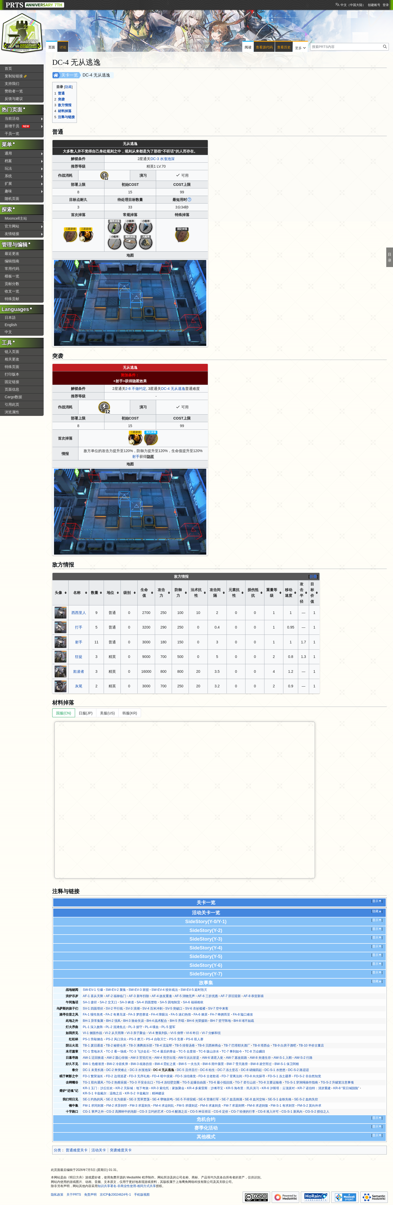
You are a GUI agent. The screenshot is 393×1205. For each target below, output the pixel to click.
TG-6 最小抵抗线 (220, 1082)
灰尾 (78, 686)
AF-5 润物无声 (185, 996)
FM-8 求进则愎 (257, 1105)
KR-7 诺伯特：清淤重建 (313, 1088)
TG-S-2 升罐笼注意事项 (337, 1082)
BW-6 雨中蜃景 (213, 1064)
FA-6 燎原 (200, 1014)
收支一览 (12, 291)
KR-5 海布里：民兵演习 (242, 1088)
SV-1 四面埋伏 (93, 1008)
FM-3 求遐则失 (140, 1105)
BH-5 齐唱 (177, 1021)
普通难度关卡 (77, 1150)
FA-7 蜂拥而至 (220, 1014)
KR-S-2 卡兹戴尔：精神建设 (144, 1093)
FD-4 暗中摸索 (162, 1076)
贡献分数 (12, 284)
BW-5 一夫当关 (189, 1064)
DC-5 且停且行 (187, 1070)
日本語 (10, 317)
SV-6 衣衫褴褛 (195, 1008)
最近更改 (12, 253)
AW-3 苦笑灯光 (141, 1058)
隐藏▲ (377, 911)
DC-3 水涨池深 (162, 159)
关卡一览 (69, 75)
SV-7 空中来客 (218, 1008)
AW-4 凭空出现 (165, 1058)
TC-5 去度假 (187, 1051)
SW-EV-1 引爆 (93, 990)
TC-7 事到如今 (232, 1051)
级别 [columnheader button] (127, 593)
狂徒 (78, 657)
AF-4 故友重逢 (162, 996)
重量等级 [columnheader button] (271, 593)
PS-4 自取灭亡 (156, 1039)
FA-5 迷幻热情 (181, 1014)
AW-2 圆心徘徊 (117, 1058)
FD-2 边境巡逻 (116, 1076)
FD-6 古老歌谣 (208, 1076)
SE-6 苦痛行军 (208, 1099)
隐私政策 (57, 1194)
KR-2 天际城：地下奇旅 (131, 1088)
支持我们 (12, 83)
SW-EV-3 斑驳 (139, 990)
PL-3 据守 (135, 1027)
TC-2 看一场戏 (116, 1051)
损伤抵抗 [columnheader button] (253, 593)
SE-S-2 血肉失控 (306, 1099)
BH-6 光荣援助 (197, 1021)
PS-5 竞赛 (176, 1039)
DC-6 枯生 (207, 1070)
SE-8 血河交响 (255, 1099)
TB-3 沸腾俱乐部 (140, 1045)
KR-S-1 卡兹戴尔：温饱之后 (102, 1093)
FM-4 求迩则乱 (163, 1105)
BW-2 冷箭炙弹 (117, 1064)
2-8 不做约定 (135, 388)
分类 (57, 1150)
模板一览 (12, 276)
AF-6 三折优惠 (208, 996)
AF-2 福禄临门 (116, 996)
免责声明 (90, 1194)
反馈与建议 (14, 99)
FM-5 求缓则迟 (187, 1105)
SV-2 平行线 (114, 1008)
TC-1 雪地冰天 (93, 1051)
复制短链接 (14, 76)
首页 (8, 68)
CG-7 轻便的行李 (243, 1111)
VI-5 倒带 (176, 1033)
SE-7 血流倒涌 (232, 1099)
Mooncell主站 (16, 218)
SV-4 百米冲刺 (152, 1008)
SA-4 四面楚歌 (147, 1002)
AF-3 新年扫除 (139, 996)
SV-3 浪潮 (132, 1008)
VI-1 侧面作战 (92, 1033)
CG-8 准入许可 (268, 1111)
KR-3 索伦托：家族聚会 (167, 1088)
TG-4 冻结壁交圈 (167, 1082)
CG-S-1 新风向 (292, 1111)
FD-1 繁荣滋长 (93, 1076)
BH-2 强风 (113, 1021)
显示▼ (377, 901)
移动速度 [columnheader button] (288, 593)
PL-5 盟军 (168, 1027)
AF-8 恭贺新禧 (253, 996)
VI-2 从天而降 (114, 1033)
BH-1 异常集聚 (93, 1021)
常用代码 (12, 269)
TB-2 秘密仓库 (116, 1045)
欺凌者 (78, 671)
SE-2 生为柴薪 (116, 1099)
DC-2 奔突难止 (116, 1070)
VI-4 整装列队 (158, 1033)
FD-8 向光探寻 (255, 1076)
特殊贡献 (12, 299)
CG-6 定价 (221, 1111)
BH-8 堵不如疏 (244, 1021)
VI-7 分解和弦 (211, 1033)
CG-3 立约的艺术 (151, 1111)
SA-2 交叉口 (108, 1002)
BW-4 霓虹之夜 (165, 1064)
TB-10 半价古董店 (311, 1045)
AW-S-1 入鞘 (283, 1058)
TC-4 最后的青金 (164, 1051)
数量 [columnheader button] (94, 593)
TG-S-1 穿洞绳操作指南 (301, 1082)
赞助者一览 (14, 91)
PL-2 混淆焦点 (115, 1027)
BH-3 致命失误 (133, 1021)
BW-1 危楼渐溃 (93, 1064)
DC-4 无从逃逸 (173, 388)
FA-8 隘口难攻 (243, 1014)
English (11, 325)
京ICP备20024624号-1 (115, 1194)
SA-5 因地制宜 (170, 1002)
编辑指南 (12, 261)
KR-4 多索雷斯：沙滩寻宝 (205, 1088)
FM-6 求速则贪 (210, 1105)
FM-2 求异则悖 (116, 1105)
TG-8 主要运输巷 (270, 1082)
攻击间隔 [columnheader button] (215, 593)
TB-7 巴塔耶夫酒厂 (237, 1045)
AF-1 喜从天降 (93, 996)
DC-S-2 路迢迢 (298, 1070)
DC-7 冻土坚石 (227, 1070)
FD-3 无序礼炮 (139, 1076)
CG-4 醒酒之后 (176, 1111)
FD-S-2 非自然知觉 (307, 1076)
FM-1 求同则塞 (93, 1105)
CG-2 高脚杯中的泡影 (121, 1111)
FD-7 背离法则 (232, 1076)
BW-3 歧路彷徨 (141, 1064)
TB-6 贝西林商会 (209, 1045)
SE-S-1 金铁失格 (279, 1099)
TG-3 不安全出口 (141, 1082)
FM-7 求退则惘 (234, 1105)
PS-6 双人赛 (194, 1039)
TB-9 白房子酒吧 (284, 1045)
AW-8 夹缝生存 (260, 1058)
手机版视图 (142, 1194)
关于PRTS (73, 1194)
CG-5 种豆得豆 (200, 1111)
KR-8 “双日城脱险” (346, 1088)
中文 (8, 332)
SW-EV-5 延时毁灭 (194, 990)
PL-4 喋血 (152, 1027)
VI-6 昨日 (192, 1033)
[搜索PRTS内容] (349, 46)
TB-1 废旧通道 (93, 1045)
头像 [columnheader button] (58, 593)
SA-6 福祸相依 (193, 1002)
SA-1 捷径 (90, 1002)
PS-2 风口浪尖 (116, 1039)
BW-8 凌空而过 (261, 1064)
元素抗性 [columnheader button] (234, 593)
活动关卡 (98, 1150)
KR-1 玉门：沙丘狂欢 (98, 1088)
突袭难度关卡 (121, 1150)
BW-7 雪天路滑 (237, 1064)
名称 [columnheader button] (77, 593)
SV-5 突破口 (173, 1008)
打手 (78, 627)
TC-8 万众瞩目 (255, 1051)
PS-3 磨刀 (136, 1039)
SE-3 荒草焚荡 (139, 1099)
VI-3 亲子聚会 (136, 1033)
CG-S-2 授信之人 (317, 1111)
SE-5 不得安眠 (185, 1099)
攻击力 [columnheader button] (161, 593)
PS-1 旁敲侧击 (93, 1039)
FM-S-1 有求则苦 (283, 1105)
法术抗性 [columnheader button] (196, 593)
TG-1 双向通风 (93, 1082)
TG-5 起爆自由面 (194, 1082)
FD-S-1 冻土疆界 (279, 1076)
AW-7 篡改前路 (236, 1058)
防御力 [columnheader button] (178, 593)
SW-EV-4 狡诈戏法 (164, 990)
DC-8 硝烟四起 (251, 1070)
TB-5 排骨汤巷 (185, 1045)
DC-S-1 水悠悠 (274, 1070)
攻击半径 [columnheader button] (301, 593)
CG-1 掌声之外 (93, 1111)
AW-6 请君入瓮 (212, 1058)
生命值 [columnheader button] (144, 593)
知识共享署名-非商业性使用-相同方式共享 (127, 1186)
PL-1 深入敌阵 (93, 1027)
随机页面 (12, 198)
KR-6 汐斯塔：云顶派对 (278, 1088)
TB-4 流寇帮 (163, 1045)
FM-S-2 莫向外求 (309, 1105)
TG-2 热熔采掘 (116, 1082)
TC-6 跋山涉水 (208, 1051)
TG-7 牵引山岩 (245, 1082)
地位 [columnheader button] (110, 593)
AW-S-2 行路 (303, 1058)
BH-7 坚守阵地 (220, 1021)
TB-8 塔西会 (261, 1045)
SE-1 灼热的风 (93, 1099)
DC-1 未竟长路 (93, 1070)
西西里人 (78, 613)
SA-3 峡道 (127, 1002)
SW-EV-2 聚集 (116, 990)
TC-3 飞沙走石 (139, 1051)
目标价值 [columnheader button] (312, 593)
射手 (135, 456)
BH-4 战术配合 (156, 1021)
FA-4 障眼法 (159, 1014)
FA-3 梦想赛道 (138, 1014)
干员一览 (12, 133)
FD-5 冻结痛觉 (185, 1076)
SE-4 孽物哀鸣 (162, 1099)
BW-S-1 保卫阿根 (287, 1064)
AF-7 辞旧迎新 (231, 996)
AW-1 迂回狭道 (93, 1058)
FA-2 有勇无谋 (115, 1014)
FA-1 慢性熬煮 (93, 1014)
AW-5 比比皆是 (188, 1058)
